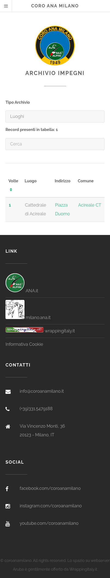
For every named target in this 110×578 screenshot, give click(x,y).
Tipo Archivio (17, 102)
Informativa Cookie (24, 344)
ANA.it (21, 290)
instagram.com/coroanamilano (51, 505)
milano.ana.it (28, 317)
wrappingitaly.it (40, 330)
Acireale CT (89, 205)
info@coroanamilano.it (42, 391)
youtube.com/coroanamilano (49, 523)
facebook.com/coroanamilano (50, 488)
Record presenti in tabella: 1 (31, 129)
